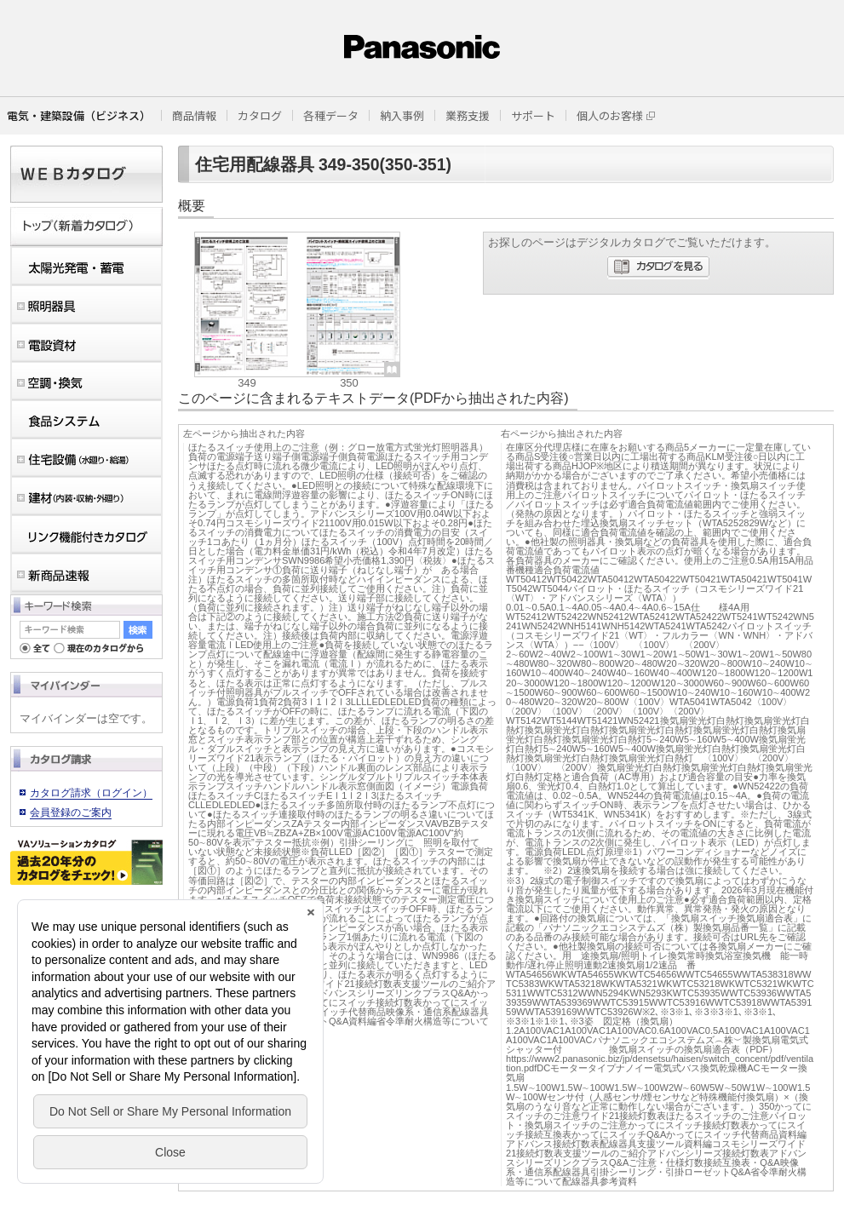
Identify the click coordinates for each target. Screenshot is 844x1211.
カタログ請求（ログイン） (91, 793)
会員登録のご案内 (71, 812)
